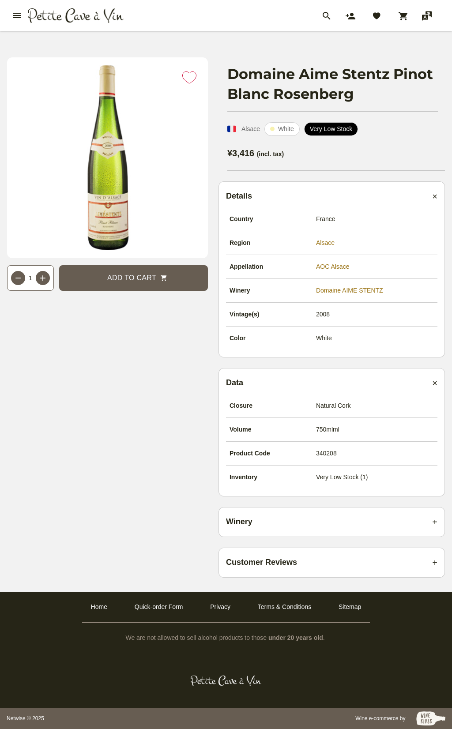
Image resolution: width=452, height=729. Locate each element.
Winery (239, 521)
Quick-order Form (159, 606)
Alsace (325, 242)
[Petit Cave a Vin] (226, 681)
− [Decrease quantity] (18, 278)
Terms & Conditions (284, 606)
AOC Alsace (332, 266)
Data (234, 382)
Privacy (220, 606)
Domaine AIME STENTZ (349, 290)
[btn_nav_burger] (17, 15)
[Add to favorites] (189, 77)
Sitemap (350, 606)
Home (99, 606)
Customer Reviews (261, 562)
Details (239, 196)
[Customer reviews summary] (331, 563)
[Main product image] (107, 157)
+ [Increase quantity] (43, 278)
